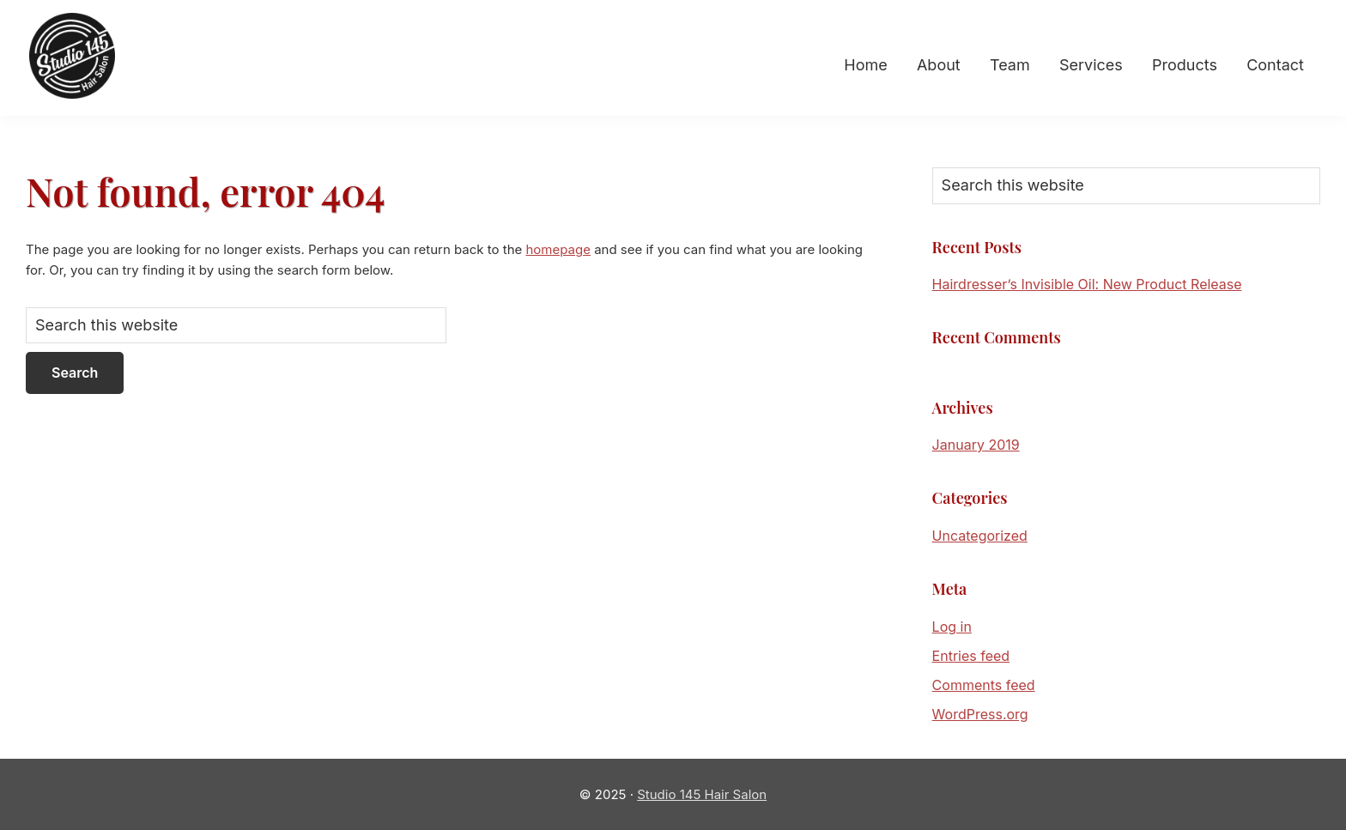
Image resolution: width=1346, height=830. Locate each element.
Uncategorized (980, 535)
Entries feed (971, 655)
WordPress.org (980, 714)
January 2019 (976, 444)
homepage (557, 249)
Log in (952, 626)
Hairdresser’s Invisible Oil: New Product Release (1087, 284)
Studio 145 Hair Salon (702, 794)
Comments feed (983, 685)
